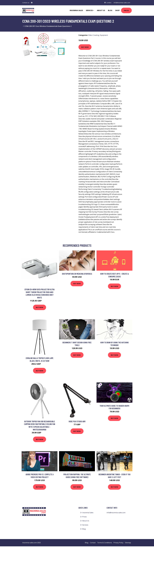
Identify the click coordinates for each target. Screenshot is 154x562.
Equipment (104, 35)
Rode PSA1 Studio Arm (77, 421)
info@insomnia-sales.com (122, 3)
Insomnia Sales (76, 10)
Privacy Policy (118, 543)
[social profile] (31, 3)
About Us (101, 10)
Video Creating (93, 35)
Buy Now (85, 47)
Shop (117, 10)
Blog (110, 10)
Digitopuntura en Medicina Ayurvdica (77, 273)
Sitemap (128, 543)
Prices (126, 10)
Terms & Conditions (104, 543)
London (108, 3)
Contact (93, 543)
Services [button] (89, 10)
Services (85, 525)
